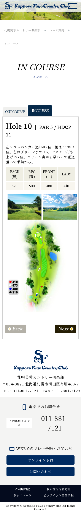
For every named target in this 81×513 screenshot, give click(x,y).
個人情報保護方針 (58, 489)
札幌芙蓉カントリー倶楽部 (22, 30)
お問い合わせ (41, 471)
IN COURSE (40, 110)
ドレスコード (22, 495)
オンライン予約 (40, 460)
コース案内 (56, 30)
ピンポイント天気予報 (58, 495)
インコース (11, 43)
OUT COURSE (15, 111)
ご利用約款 (22, 489)
